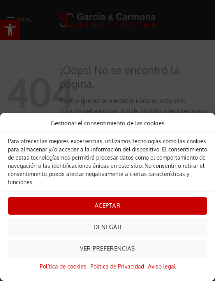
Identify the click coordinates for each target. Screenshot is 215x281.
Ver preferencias (107, 248)
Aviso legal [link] (162, 266)
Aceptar (107, 205)
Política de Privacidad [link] (117, 266)
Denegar (107, 227)
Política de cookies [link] (63, 266)
